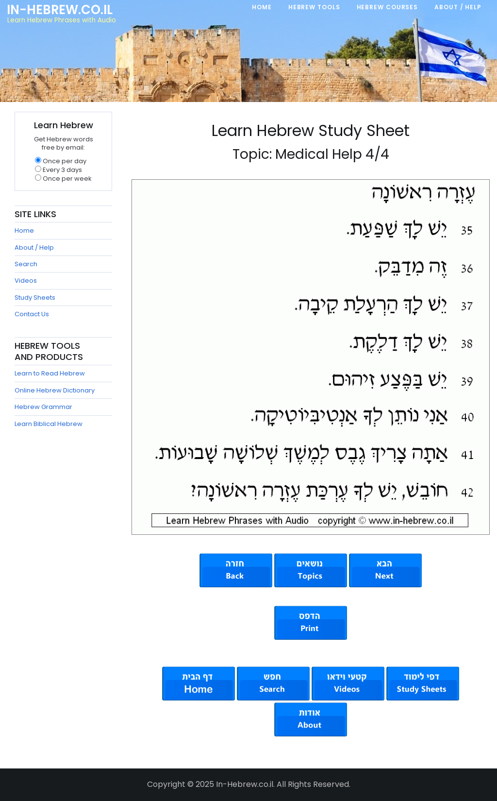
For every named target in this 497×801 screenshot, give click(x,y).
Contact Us (32, 314)
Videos (26, 280)
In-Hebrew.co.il (60, 9)
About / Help (34, 247)
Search (26, 264)
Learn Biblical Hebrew (49, 423)
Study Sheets (35, 297)
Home (24, 230)
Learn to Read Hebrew (50, 373)
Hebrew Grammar (43, 406)
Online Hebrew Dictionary (55, 390)
